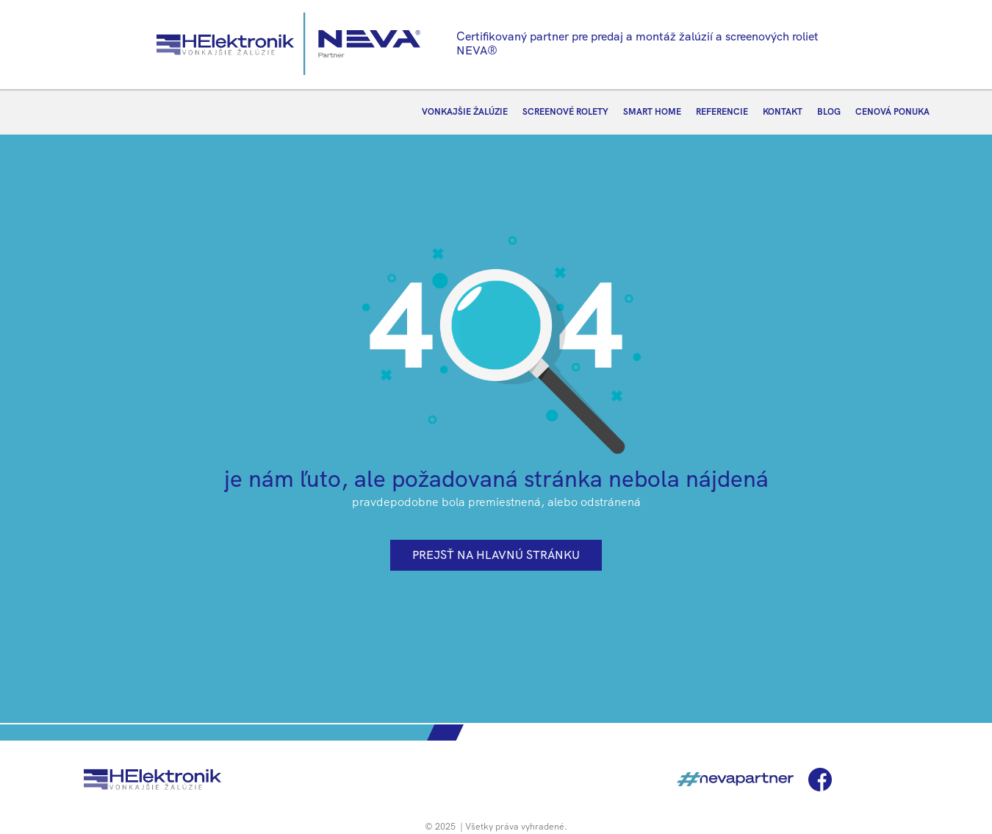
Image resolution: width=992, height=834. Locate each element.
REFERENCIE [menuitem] (722, 112)
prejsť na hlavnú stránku (496, 555)
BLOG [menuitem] (829, 112)
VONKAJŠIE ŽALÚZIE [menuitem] (465, 112)
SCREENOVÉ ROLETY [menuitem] (565, 112)
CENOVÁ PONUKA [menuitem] (892, 112)
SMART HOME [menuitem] (652, 112)
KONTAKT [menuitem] (782, 112)
